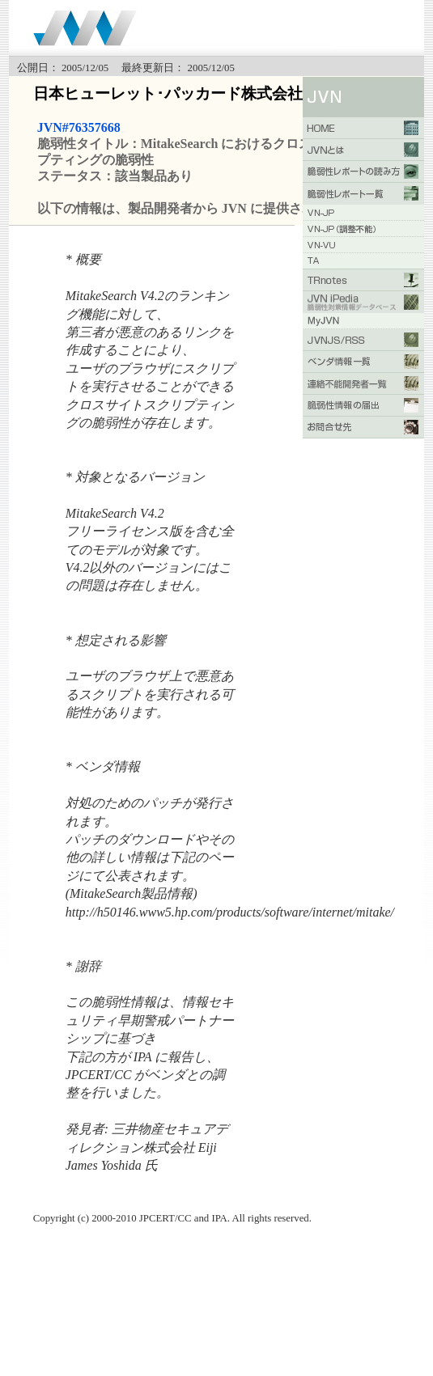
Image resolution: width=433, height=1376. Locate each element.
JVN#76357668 (79, 127)
